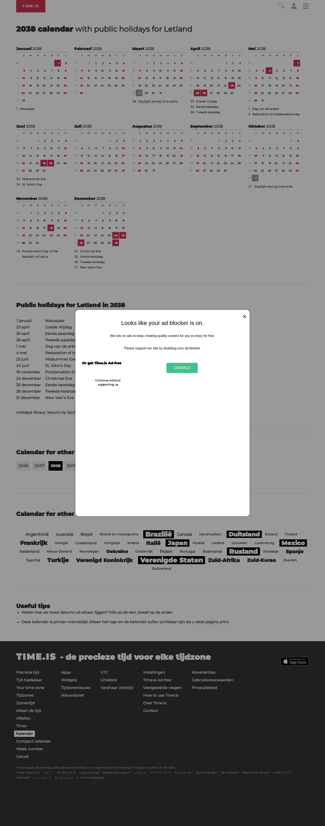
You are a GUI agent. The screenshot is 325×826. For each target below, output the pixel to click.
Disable (182, 368)
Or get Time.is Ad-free (101, 363)
